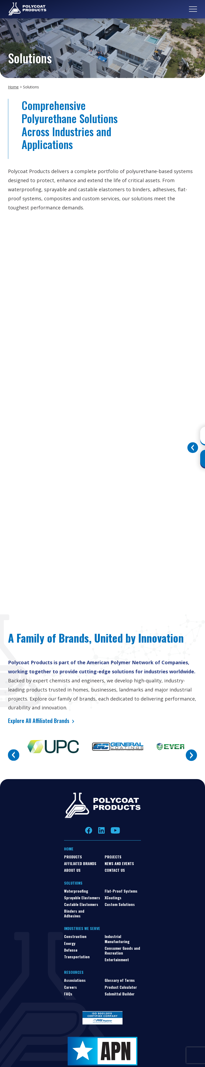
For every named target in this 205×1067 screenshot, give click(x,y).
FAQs (68, 993)
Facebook (88, 830)
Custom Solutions (120, 904)
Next (191, 755)
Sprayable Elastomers (82, 897)
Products (73, 856)
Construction (75, 936)
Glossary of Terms (120, 980)
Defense (70, 950)
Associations (75, 980)
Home (13, 86)
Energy (69, 943)
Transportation (77, 956)
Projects (113, 856)
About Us (72, 870)
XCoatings (113, 897)
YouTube (115, 830)
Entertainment (117, 959)
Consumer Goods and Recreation (122, 950)
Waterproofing (76, 891)
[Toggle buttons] (192, 447)
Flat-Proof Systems (121, 891)
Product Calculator (121, 987)
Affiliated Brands (80, 863)
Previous (13, 755)
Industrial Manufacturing (117, 938)
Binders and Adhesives (74, 913)
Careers (70, 987)
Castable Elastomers (81, 904)
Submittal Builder (120, 993)
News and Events (119, 863)
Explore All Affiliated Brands (38, 720)
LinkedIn (101, 830)
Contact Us (115, 870)
